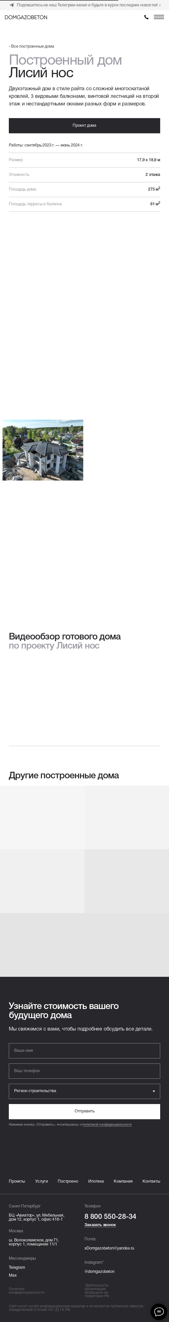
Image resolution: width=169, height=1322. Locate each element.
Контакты (151, 1181)
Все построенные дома (32, 46)
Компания (123, 1181)
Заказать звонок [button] (100, 1225)
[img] (26, 17)
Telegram (17, 1268)
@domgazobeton (99, 1272)
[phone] (84, 1071)
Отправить (85, 1111)
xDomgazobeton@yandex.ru (109, 1248)
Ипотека (96, 1181)
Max (13, 1275)
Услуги (41, 1181)
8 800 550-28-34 (110, 1217)
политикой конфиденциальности (107, 1124)
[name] (84, 1050)
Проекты (17, 1181)
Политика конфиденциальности (26, 1291)
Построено (68, 1181)
